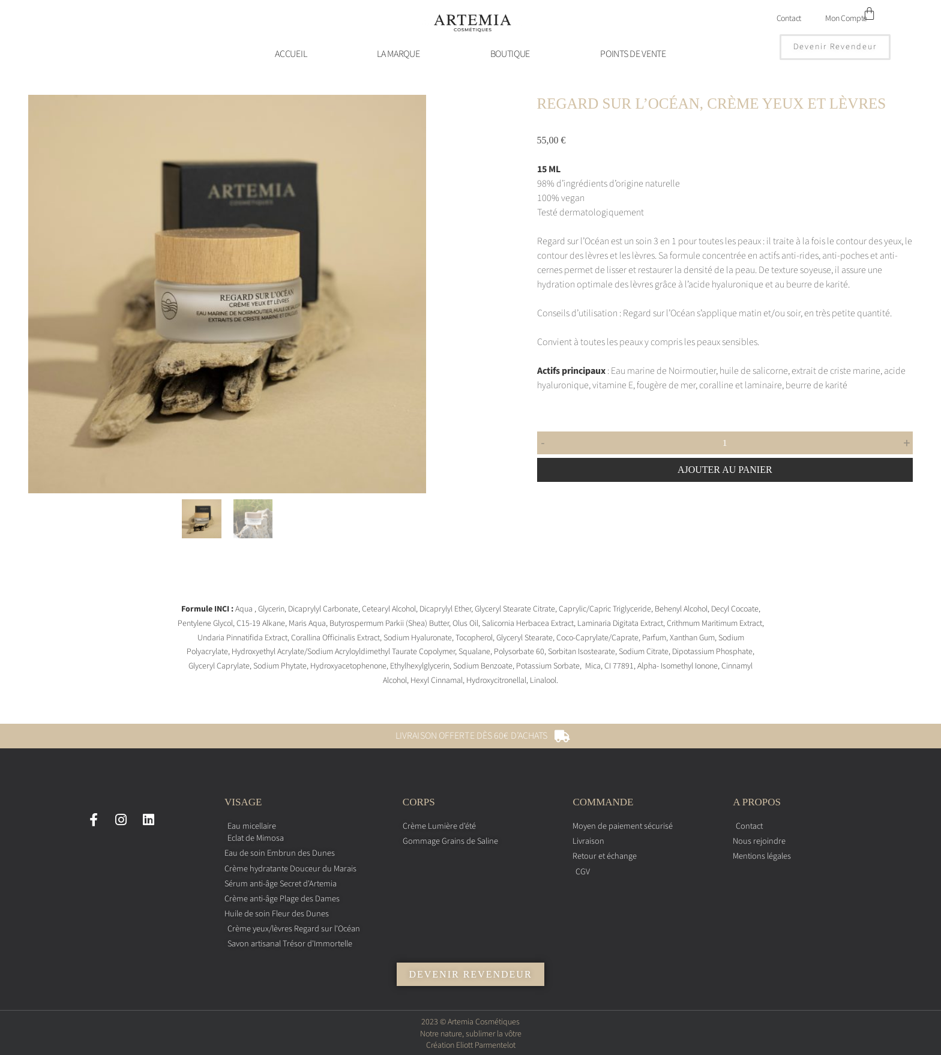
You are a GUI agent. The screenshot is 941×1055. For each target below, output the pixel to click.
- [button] (543, 443)
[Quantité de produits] (725, 442)
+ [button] (906, 443)
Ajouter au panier (725, 469)
